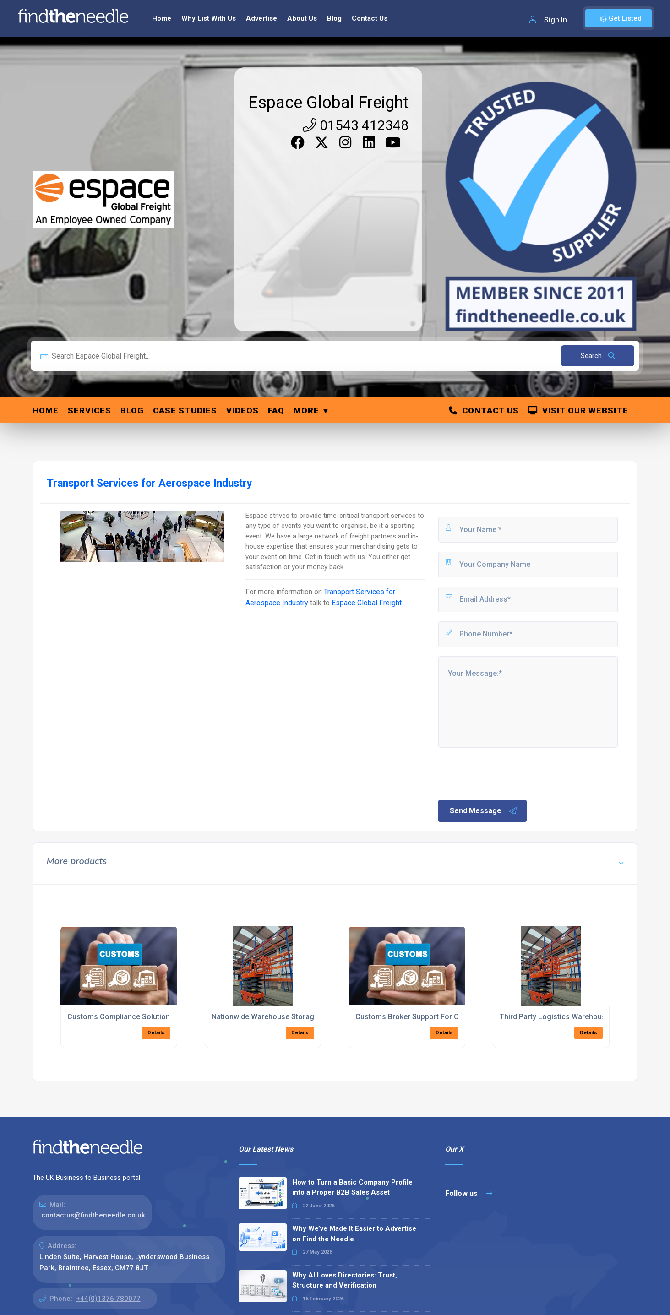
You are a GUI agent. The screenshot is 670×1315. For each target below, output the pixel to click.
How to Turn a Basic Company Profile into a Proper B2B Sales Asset (352, 1187)
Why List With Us (208, 18)
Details (156, 1033)
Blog (334, 18)
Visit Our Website (578, 410)
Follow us (468, 1193)
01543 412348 (356, 125)
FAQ (276, 410)
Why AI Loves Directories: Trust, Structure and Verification (344, 1280)
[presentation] (506, 773)
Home (161, 18)
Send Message (483, 810)
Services (89, 410)
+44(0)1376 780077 (108, 1298)
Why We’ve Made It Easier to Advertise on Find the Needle (354, 1233)
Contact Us (369, 18)
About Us (302, 18)
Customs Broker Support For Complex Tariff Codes (441, 1016)
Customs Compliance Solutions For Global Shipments (157, 1016)
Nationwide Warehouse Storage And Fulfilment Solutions (307, 1016)
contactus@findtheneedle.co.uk (93, 1215)
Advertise (261, 18)
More (306, 410)
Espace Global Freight (328, 102)
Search (598, 356)
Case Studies (185, 410)
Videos (242, 410)
